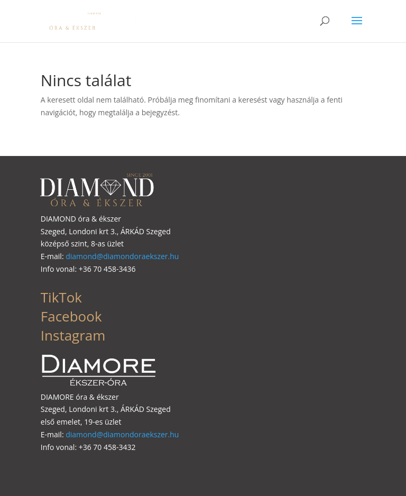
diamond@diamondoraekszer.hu (122, 256)
